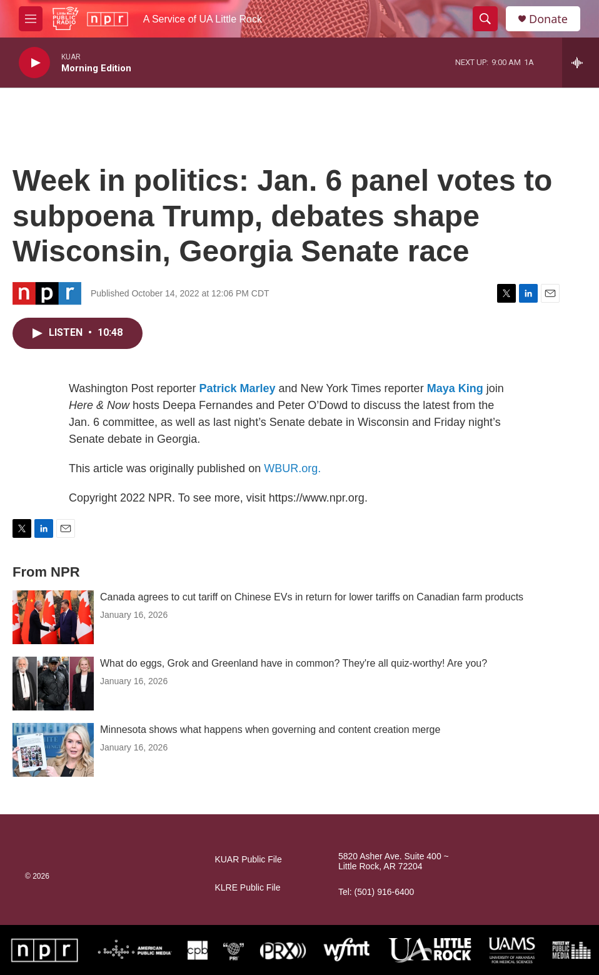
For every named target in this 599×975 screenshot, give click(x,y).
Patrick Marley (237, 388)
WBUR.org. (292, 468)
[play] (34, 63)
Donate (548, 19)
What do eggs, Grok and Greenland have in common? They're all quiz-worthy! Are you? (293, 663)
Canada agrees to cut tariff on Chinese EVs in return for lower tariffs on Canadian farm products (311, 597)
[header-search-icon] (485, 18)
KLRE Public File (247, 887)
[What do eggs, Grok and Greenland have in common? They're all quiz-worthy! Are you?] (53, 683)
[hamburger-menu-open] (31, 18)
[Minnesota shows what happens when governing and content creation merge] (53, 750)
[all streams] (580, 63)
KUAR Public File (247, 859)
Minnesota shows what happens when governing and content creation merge (270, 729)
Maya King (455, 388)
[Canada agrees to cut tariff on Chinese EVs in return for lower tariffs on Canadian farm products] (53, 617)
